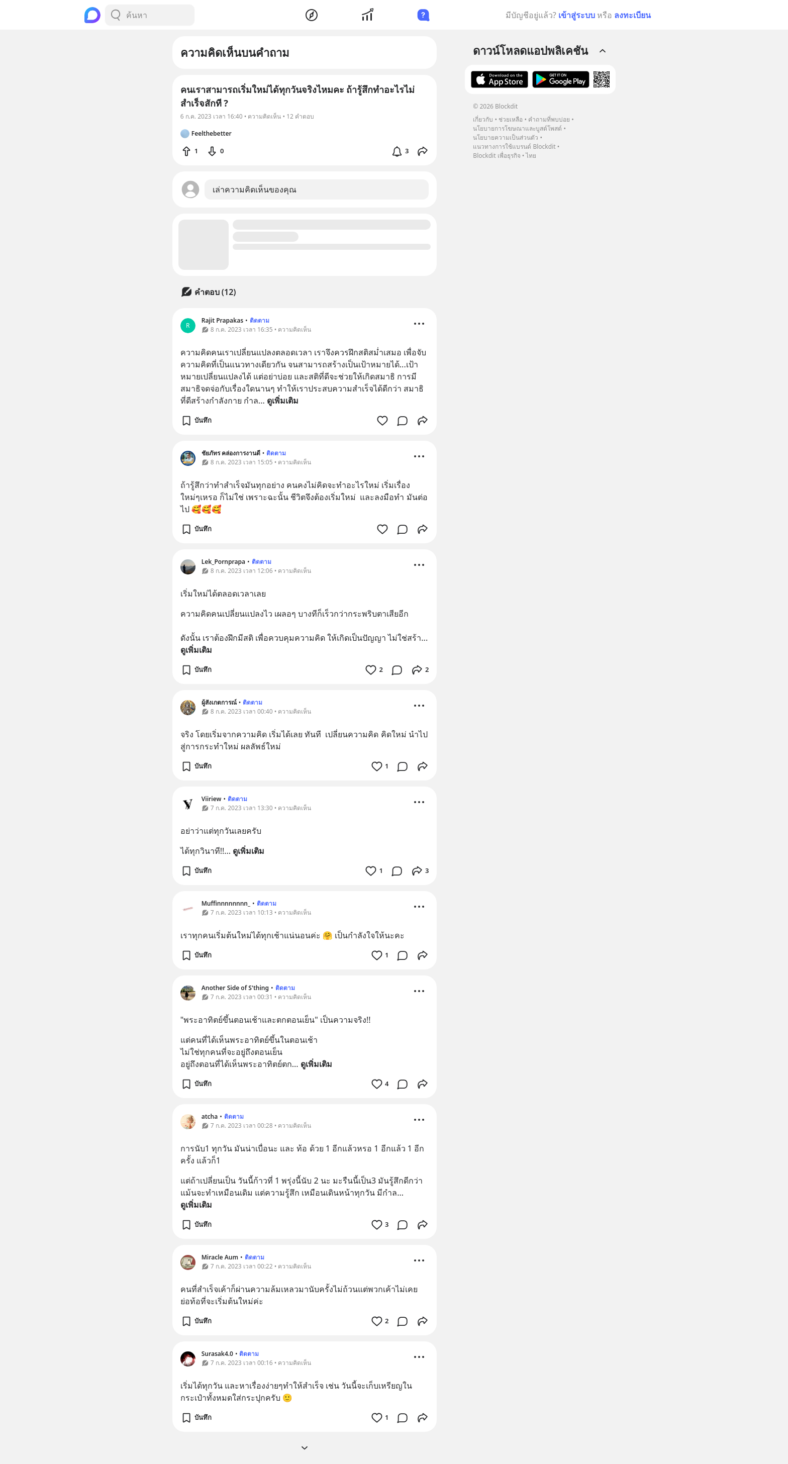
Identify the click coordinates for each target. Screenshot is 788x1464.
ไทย (531, 155)
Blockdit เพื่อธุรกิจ (496, 155)
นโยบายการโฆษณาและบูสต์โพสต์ (517, 128)
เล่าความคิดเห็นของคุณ (255, 189)
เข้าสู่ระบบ (576, 15)
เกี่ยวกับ (483, 119)
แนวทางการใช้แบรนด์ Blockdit (514, 146)
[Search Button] (115, 15)
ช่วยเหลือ (511, 119)
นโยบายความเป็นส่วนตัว (505, 137)
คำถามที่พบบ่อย (549, 119)
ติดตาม (259, 320)
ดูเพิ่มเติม (283, 400)
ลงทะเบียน (632, 15)
